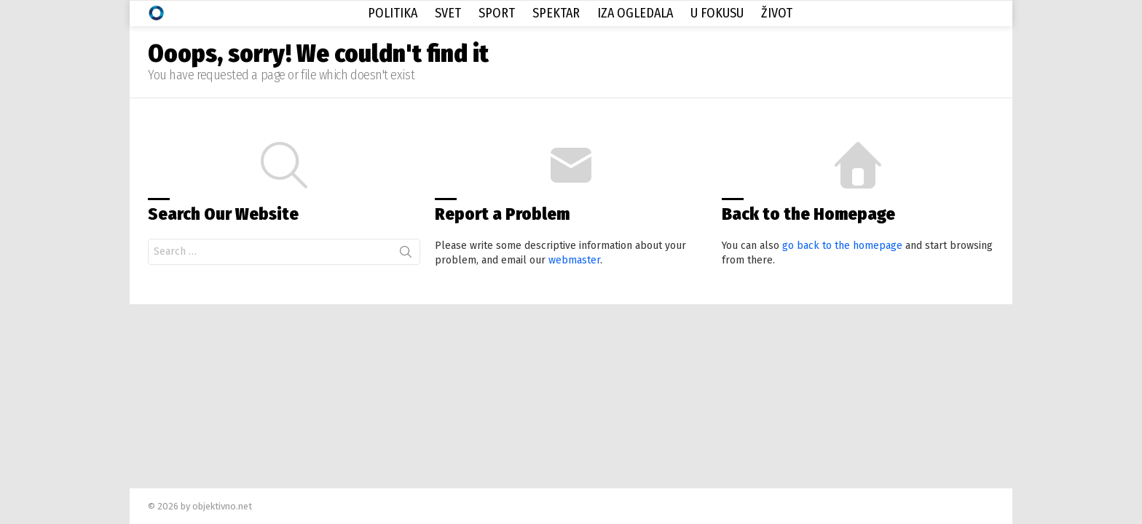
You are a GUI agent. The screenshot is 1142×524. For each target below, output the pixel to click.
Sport (497, 13)
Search (405, 255)
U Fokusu (717, 13)
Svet (448, 13)
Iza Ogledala (635, 13)
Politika (392, 13)
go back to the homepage (842, 245)
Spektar (556, 13)
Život (776, 13)
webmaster (574, 260)
